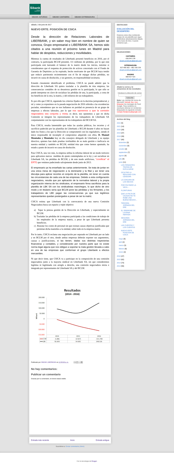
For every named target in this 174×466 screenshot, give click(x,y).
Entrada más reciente (40, 440)
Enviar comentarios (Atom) (75, 446)
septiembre (123, 152)
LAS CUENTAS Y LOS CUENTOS (128, 226)
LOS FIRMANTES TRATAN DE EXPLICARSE (128, 167)
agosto (121, 156)
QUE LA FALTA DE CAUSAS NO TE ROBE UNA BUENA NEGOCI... (129, 197)
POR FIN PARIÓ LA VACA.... (128, 186)
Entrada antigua (102, 440)
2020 (119, 130)
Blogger (94, 461)
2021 (119, 126)
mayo (121, 239)
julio (120, 159)
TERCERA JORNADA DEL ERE (128, 205)
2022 (119, 123)
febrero (121, 249)
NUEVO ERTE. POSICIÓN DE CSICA (127, 233)
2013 (119, 266)
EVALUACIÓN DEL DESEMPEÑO (125, 30)
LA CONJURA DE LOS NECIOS (127, 181)
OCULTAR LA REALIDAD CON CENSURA (128, 174)
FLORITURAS (126, 190)
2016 (119, 256)
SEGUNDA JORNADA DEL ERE (128, 220)
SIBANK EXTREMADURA (85, 17)
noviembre (123, 146)
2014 (119, 263)
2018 (119, 136)
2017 (119, 140)
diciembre (122, 142)
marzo (121, 245)
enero (121, 252)
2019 (119, 133)
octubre (122, 149)
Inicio (72, 440)
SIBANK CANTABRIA (61, 17)
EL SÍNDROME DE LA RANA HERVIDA (128, 213)
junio (121, 162)
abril (120, 242)
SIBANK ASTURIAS (39, 17)
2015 (119, 259)
